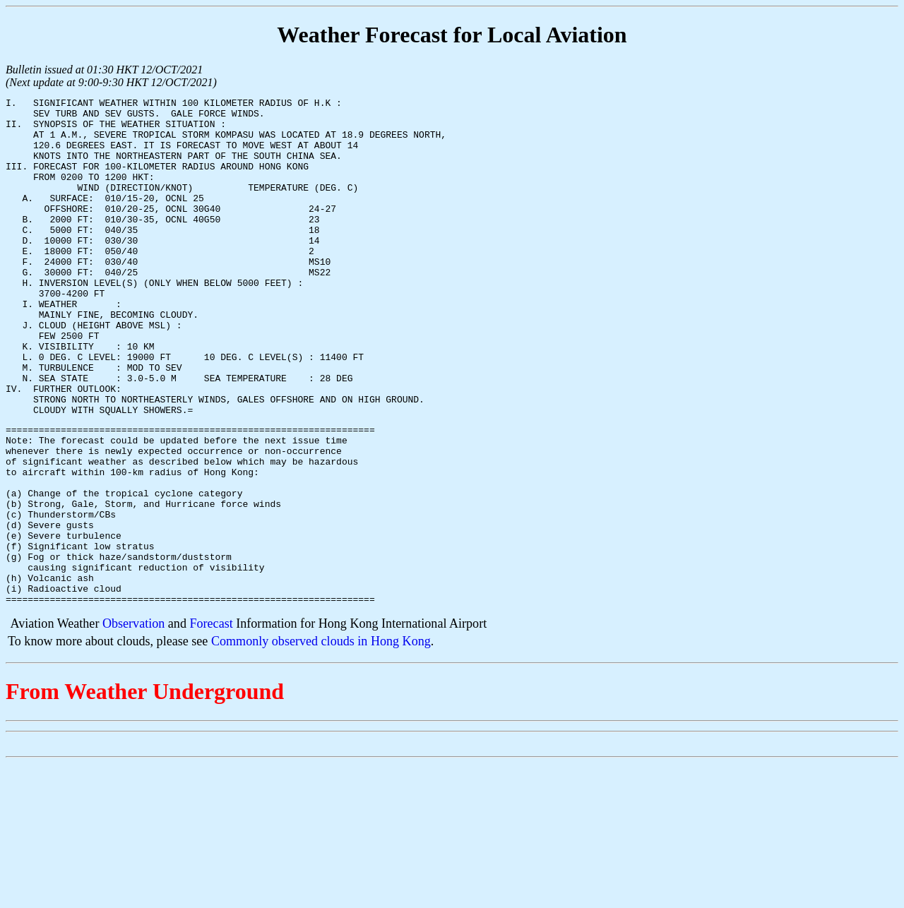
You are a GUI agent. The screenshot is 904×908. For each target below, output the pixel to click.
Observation (133, 723)
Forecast (210, 723)
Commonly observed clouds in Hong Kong (321, 741)
